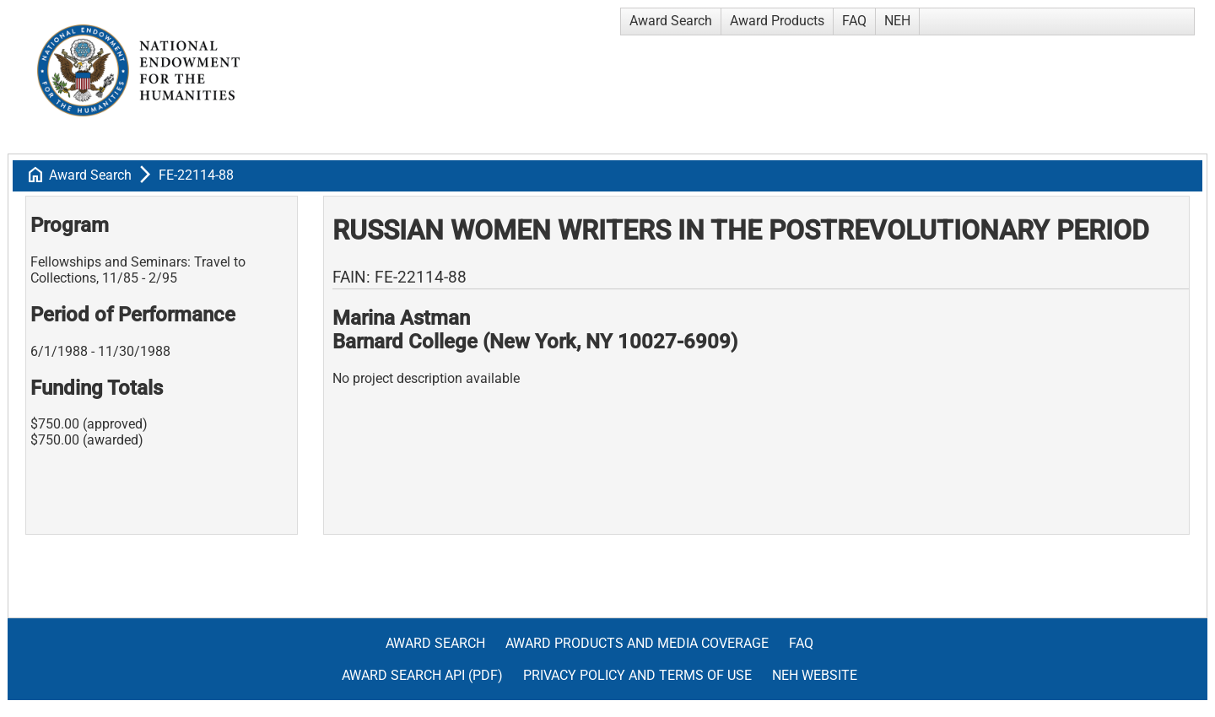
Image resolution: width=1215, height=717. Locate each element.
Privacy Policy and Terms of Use (637, 675)
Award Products (777, 21)
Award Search (670, 21)
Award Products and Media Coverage (637, 643)
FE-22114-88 (196, 175)
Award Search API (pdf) (422, 675)
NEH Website (814, 675)
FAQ (854, 21)
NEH (897, 21)
